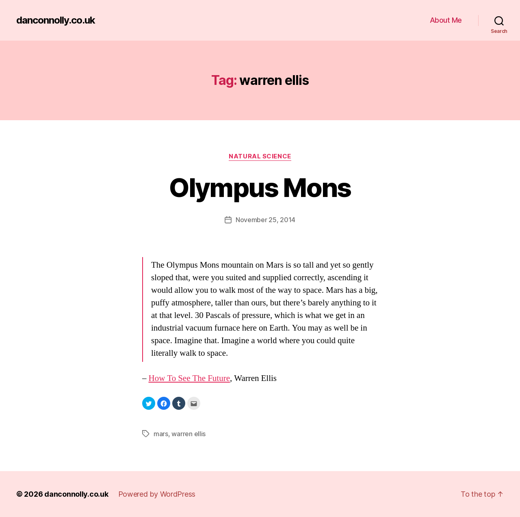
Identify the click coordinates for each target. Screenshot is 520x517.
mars (161, 434)
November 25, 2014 (265, 220)
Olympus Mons (260, 187)
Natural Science (260, 156)
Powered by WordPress (157, 494)
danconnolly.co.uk (55, 20)
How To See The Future (189, 378)
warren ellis (188, 434)
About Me (446, 20)
